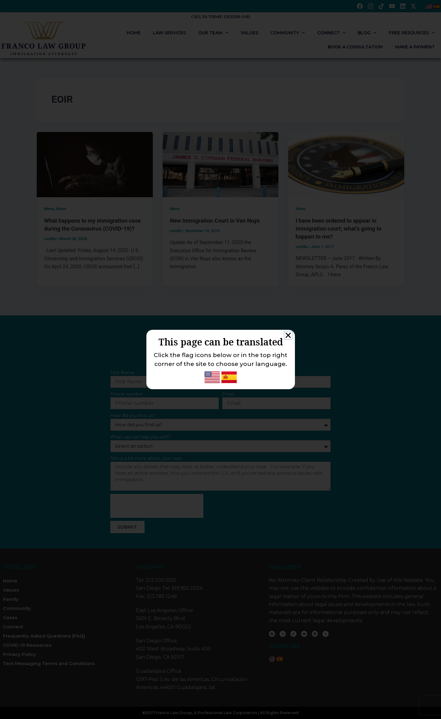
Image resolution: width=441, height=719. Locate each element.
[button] (288, 335)
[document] (220, 359)
